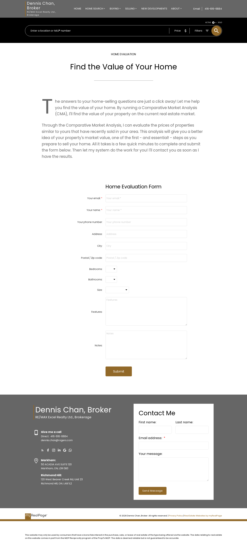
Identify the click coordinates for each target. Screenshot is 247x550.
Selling (130, 8)
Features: (96, 312)
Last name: (184, 422)
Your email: (94, 198)
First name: (147, 422)
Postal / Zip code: (91, 258)
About (175, 8)
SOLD (220, 22)
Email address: (151, 438)
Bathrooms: (95, 279)
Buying (114, 8)
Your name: (94, 210)
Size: (99, 290)
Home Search (94, 8)
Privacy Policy (176, 515)
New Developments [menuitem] (154, 8)
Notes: (98, 345)
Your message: (150, 454)
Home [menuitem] (77, 8)
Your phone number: (89, 222)
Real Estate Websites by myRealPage (203, 515)
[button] (42, 450)
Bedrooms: (95, 269)
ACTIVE (208, 22)
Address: (97, 234)
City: (99, 246)
